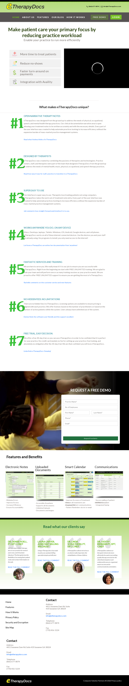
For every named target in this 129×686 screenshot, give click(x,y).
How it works (76, 17)
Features (43, 17)
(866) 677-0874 (94, 6)
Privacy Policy (12, 617)
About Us (28, 17)
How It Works (12, 612)
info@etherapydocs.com (56, 616)
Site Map (9, 627)
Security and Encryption (16, 622)
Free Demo (99, 17)
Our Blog (58, 17)
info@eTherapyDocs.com (112, 6)
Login (116, 17)
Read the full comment (19, 567)
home (16, 17)
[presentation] (77, 430)
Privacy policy (116, 681)
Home (8, 602)
